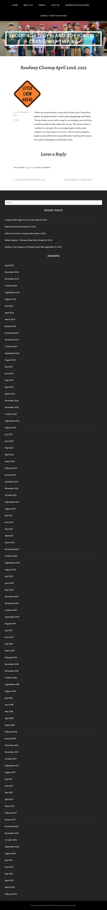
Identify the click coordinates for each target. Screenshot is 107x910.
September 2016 (12, 847)
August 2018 (10, 691)
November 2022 (12, 407)
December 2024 (12, 272)
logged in (29, 167)
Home (15, 5)
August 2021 (10, 509)
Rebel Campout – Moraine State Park (21, 240)
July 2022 (9, 434)
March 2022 (10, 461)
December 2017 (11, 745)
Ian (17, 120)
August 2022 (10, 427)
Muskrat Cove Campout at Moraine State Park (24, 247)
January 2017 (10, 819)
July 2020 (9, 576)
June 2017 (9, 786)
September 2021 (12, 502)
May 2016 (9, 874)
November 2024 (12, 279)
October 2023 (11, 346)
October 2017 (11, 759)
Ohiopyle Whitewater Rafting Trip (29, 180)
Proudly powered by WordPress (42, 905)
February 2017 (11, 813)
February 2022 (11, 468)
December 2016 (11, 826)
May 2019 (9, 644)
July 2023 (9, 367)
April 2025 (9, 265)
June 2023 (9, 373)
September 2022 (12, 421)
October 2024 (11, 286)
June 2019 (9, 637)
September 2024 (12, 292)
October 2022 (11, 414)
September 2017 (12, 765)
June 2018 (9, 705)
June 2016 (9, 867)
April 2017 (9, 799)
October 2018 (11, 678)
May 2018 (9, 711)
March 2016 (10, 887)
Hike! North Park (12, 227)
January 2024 (10, 326)
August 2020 (10, 569)
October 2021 (11, 495)
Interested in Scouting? (77, 5)
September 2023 (12, 353)
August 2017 (10, 772)
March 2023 (10, 394)
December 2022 (12, 400)
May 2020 (9, 590)
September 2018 (12, 684)
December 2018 (11, 664)
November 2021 (11, 488)
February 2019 (11, 657)
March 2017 (10, 806)
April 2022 (9, 454)
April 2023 (9, 387)
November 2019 (12, 603)
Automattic (72, 905)
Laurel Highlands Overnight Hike (78, 180)
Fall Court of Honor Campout (17, 233)
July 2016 (8, 860)
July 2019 (9, 630)
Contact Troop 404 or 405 (53, 16)
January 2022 (10, 475)
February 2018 (11, 732)
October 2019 (11, 610)
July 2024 (9, 306)
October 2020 (11, 556)
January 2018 (10, 738)
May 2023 (9, 380)
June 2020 (9, 583)
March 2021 (10, 542)
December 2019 (11, 596)
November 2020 (12, 549)
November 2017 (11, 752)
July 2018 (9, 698)
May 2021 (9, 529)
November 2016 (11, 833)
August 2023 (10, 360)
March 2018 (10, 725)
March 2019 (10, 651)
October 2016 (11, 840)
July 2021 (8, 515)
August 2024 (10, 299)
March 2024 (10, 319)
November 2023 (12, 340)
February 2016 (11, 894)
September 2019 (12, 617)
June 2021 (9, 522)
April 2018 (9, 718)
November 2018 (12, 671)
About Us (28, 5)
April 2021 (9, 536)
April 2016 (9, 880)
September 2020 (12, 563)
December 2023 (12, 333)
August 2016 (10, 853)
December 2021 (11, 482)
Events (42, 5)
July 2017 (8, 779)
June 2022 (9, 441)
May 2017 (9, 792)
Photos (55, 5)
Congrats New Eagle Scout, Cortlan (20, 220)
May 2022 (9, 448)
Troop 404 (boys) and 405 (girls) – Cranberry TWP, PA (53, 39)
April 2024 (9, 313)
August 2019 (10, 623)
